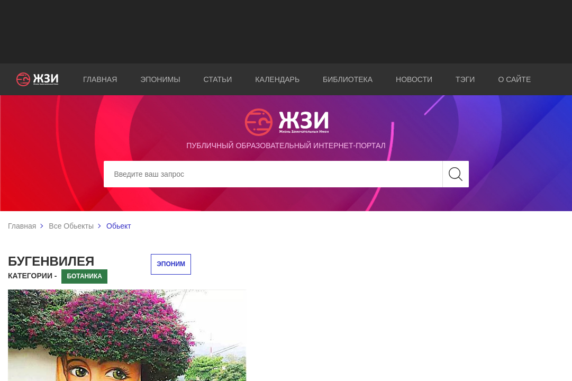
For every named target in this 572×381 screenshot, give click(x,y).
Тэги (465, 79)
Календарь (277, 79)
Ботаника (84, 276)
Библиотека (348, 79)
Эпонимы (160, 79)
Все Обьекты (71, 226)
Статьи (218, 79)
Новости (414, 79)
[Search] (286, 174)
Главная (100, 79)
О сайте (514, 79)
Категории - (32, 275)
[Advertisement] (286, 31)
